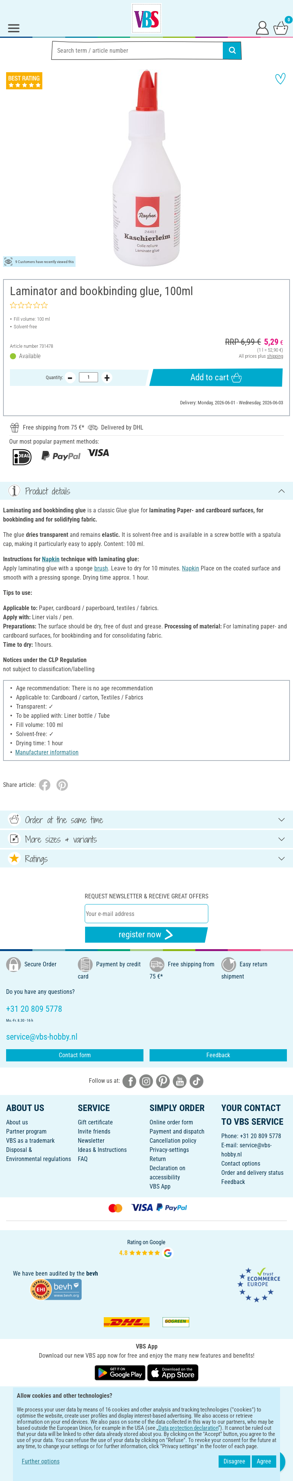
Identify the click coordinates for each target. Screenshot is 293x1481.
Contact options (240, 1163)
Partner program (26, 1131)
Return (158, 1159)
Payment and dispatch (177, 1131)
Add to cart (215, 377)
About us (17, 1122)
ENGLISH (146, 1397)
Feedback (218, 1055)
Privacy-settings (169, 1149)
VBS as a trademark (30, 1140)
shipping (275, 356)
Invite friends (94, 1131)
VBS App (160, 1186)
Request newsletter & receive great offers (146, 896)
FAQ (83, 1159)
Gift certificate (95, 1122)
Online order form (171, 1122)
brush (101, 568)
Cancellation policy (173, 1140)
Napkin (51, 559)
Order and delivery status (252, 1172)
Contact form (75, 1055)
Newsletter (91, 1140)
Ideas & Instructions (102, 1149)
